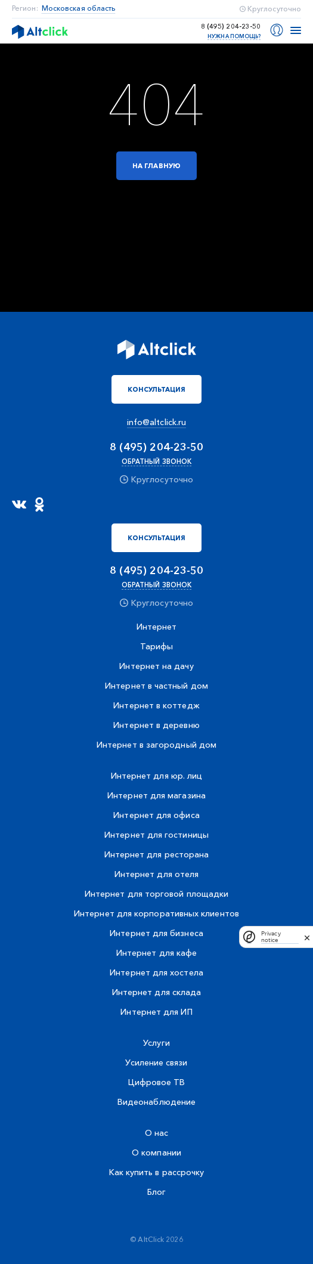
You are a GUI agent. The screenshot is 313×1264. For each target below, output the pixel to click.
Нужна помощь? (234, 36)
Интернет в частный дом (156, 685)
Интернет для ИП (156, 1011)
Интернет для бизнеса (156, 933)
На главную (156, 166)
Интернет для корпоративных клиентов (156, 913)
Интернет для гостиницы (156, 834)
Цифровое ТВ (156, 1082)
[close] (307, 936)
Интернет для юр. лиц (157, 775)
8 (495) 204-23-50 (231, 26)
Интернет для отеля (156, 874)
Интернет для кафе (156, 952)
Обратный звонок (156, 461)
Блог (156, 1191)
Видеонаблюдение (156, 1101)
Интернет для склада (157, 992)
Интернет (157, 626)
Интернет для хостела (156, 972)
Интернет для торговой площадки (156, 893)
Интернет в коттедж (156, 705)
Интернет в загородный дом (156, 744)
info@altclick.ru (156, 422)
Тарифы (156, 646)
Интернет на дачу (156, 666)
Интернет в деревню (156, 725)
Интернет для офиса (156, 815)
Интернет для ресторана (156, 854)
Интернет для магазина (156, 795)
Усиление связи (156, 1062)
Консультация (157, 389)
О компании (156, 1152)
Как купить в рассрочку (156, 1172)
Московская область (79, 8)
